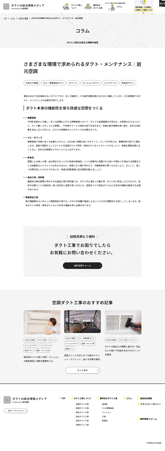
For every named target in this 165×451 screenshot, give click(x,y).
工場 (102, 419)
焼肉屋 (103, 407)
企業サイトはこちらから (16, 414)
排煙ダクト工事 (79, 427)
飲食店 (103, 423)
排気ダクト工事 (79, 419)
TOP (6, 18)
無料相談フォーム (148, 421)
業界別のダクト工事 (107, 401)
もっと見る (82, 373)
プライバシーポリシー (150, 406)
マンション (105, 415)
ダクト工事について (80, 401)
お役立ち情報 (25, 18)
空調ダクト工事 (79, 407)
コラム (13, 18)
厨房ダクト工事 (79, 411)
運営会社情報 (146, 401)
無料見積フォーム (82, 265)
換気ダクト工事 (79, 415)
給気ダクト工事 (79, 423)
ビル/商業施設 (106, 411)
